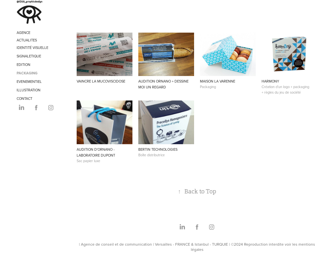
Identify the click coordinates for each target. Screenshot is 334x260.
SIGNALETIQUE (29, 56)
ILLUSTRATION (28, 90)
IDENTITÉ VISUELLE (32, 47)
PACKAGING (27, 73)
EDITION (23, 64)
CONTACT (24, 98)
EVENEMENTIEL (29, 81)
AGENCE (23, 32)
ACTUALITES (27, 40)
